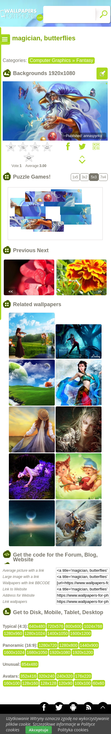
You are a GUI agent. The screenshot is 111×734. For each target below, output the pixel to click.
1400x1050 (57, 633)
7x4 (103, 177)
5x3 (93, 177)
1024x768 (93, 626)
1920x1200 (83, 652)
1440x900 (89, 645)
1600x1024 (14, 652)
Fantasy (84, 60)
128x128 (48, 683)
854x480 (30, 664)
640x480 (37, 626)
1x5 (75, 177)
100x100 (83, 683)
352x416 (28, 676)
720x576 (55, 626)
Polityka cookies (73, 730)
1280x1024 (35, 633)
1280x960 (13, 633)
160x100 (12, 683)
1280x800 (68, 645)
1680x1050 (37, 652)
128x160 (30, 683)
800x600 (74, 626)
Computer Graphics (50, 60)
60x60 (98, 683)
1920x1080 (60, 652)
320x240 (46, 676)
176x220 (83, 676)
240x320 (65, 676)
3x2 (84, 177)
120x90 (65, 683)
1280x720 (47, 645)
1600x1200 (80, 633)
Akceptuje (38, 730)
